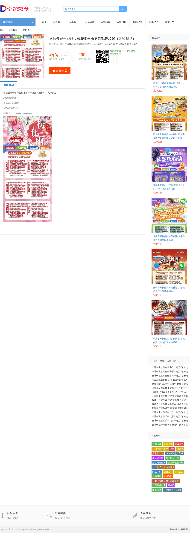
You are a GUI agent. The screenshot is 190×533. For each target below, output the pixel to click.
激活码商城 (157, 458)
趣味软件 (153, 22)
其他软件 (137, 22)
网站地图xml (175, 529)
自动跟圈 (156, 476)
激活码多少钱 (172, 458)
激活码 (180, 449)
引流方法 (179, 471)
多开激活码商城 (167, 467)
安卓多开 (74, 22)
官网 (172, 449)
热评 (169, 361)
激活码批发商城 (175, 462)
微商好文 (169, 22)
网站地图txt (185, 529)
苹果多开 (58, 22)
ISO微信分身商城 (174, 453)
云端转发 (105, 22)
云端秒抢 (121, 22)
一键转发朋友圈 (160, 481)
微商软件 (156, 490)
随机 (175, 361)
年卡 (161, 453)
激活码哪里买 (159, 462)
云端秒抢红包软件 (172, 490)
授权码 (171, 485)
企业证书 (168, 471)
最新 (162, 361)
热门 (155, 361)
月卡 (154, 453)
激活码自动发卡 (148, 517)
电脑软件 (89, 22)
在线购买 (60, 70)
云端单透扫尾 (159, 485)
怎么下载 (156, 471)
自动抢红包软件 (160, 449)
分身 (154, 467)
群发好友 (174, 481)
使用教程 (168, 476)
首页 (44, 22)
